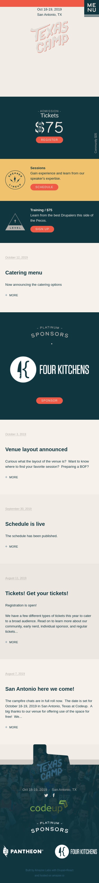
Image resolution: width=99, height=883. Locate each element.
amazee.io (58, 875)
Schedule (44, 187)
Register (49, 139)
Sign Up (42, 229)
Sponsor (49, 400)
